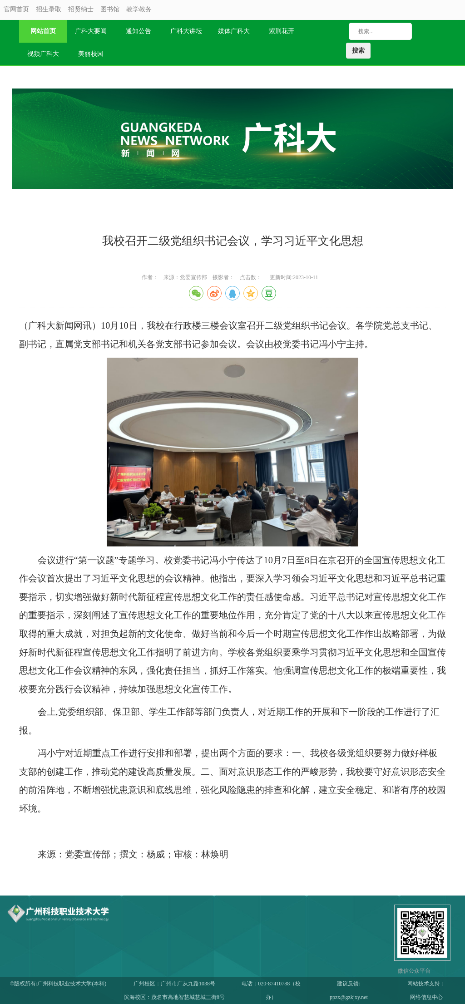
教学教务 (139, 9)
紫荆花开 (281, 31)
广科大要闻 (91, 31)
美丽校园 (91, 53)
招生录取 (48, 9)
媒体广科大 (234, 31)
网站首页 (43, 31)
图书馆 (109, 9)
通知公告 (138, 31)
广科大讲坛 (186, 31)
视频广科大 (43, 53)
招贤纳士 (81, 9)
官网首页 (16, 9)
